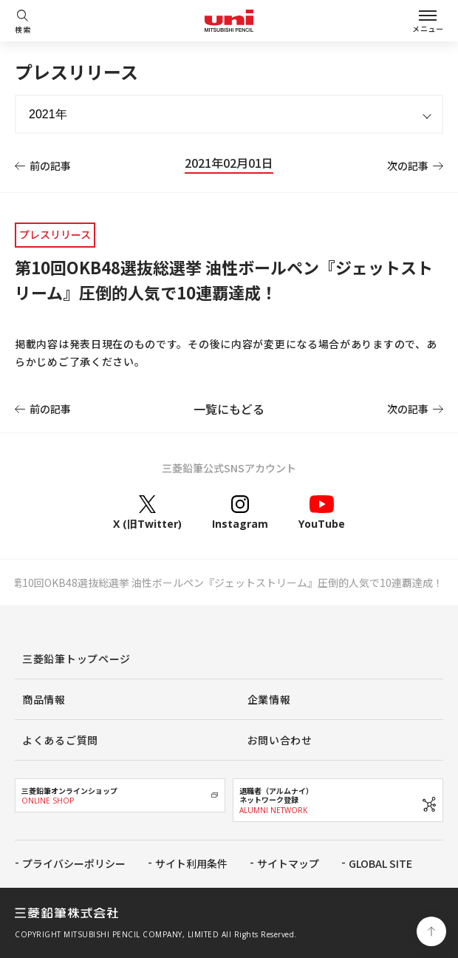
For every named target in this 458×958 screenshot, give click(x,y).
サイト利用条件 (191, 863)
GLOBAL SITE (380, 863)
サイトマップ (288, 863)
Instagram (240, 512)
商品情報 (44, 699)
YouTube (321, 512)
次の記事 (407, 165)
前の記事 (50, 165)
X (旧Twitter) (147, 512)
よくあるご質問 (60, 740)
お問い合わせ (279, 740)
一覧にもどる (229, 409)
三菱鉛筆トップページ (76, 658)
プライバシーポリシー (74, 863)
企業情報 (269, 699)
